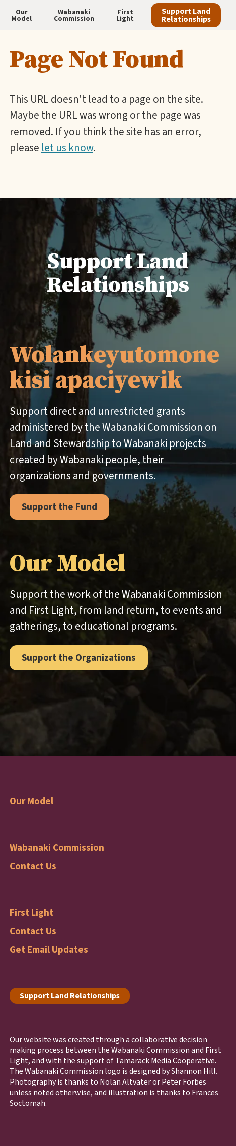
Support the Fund (59, 506)
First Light (31, 912)
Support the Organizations (79, 657)
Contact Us (33, 866)
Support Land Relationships (186, 15)
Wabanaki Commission (57, 847)
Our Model (31, 801)
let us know (67, 148)
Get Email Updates (49, 949)
